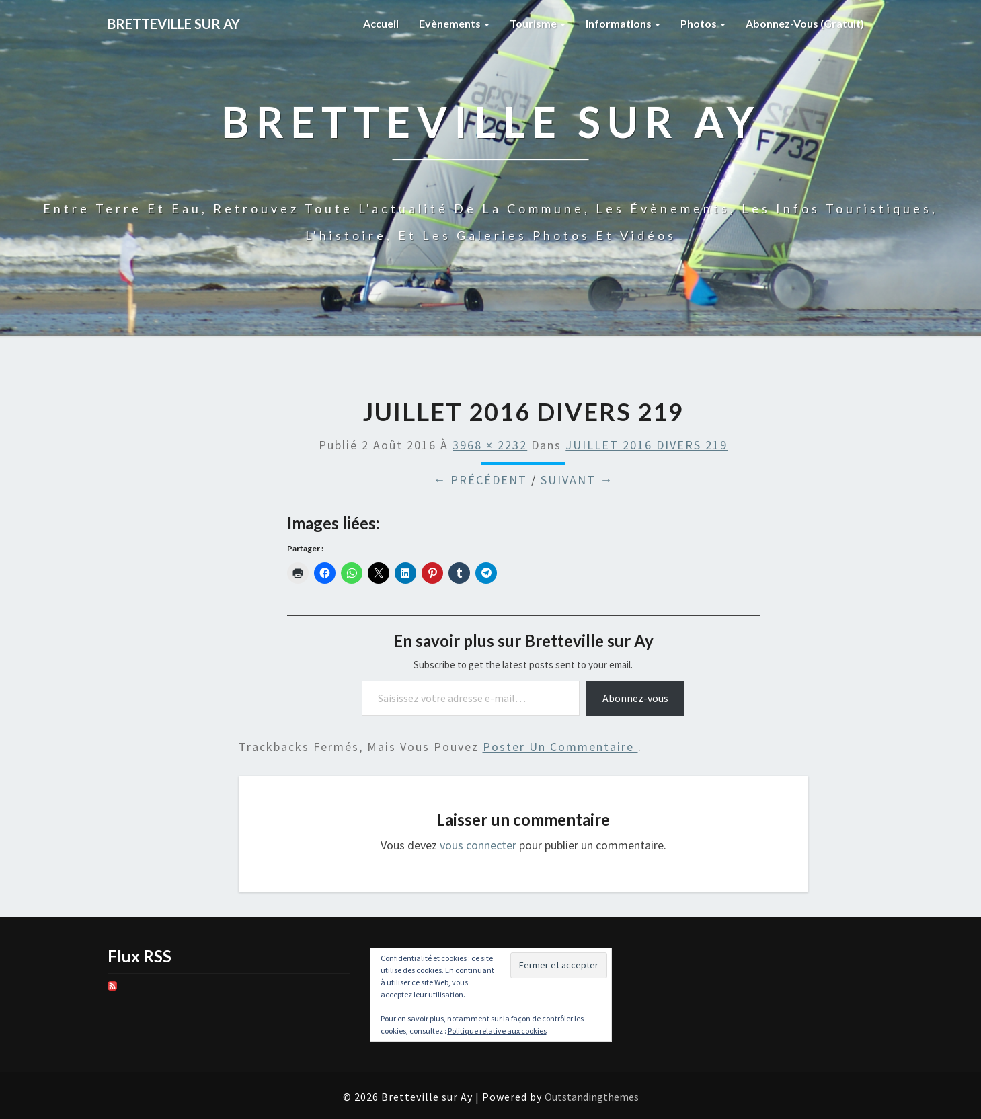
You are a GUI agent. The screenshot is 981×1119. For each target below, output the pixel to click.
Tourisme (537, 23)
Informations (623, 23)
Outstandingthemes (592, 1097)
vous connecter (478, 845)
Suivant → (577, 480)
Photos (702, 23)
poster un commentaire (560, 747)
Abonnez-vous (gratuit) (805, 23)
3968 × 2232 (490, 445)
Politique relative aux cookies (497, 1031)
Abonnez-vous (635, 698)
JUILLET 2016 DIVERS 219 (646, 445)
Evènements (454, 23)
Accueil (381, 23)
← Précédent (480, 480)
